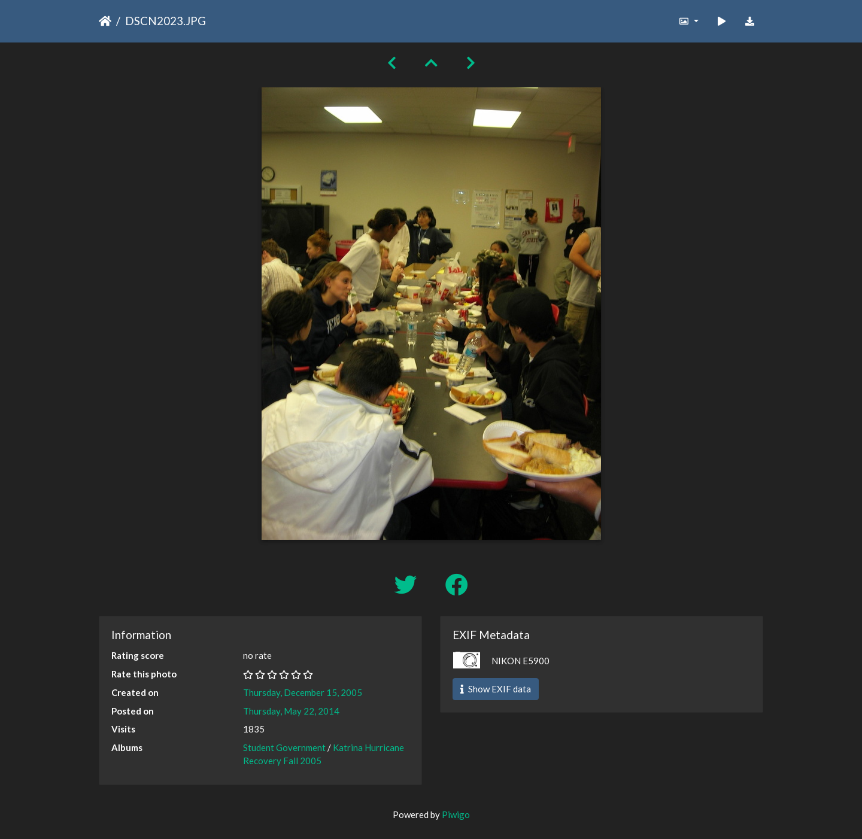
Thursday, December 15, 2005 (302, 692)
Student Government (284, 747)
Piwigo (456, 814)
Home (105, 21)
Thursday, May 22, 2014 (291, 711)
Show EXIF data (495, 688)
